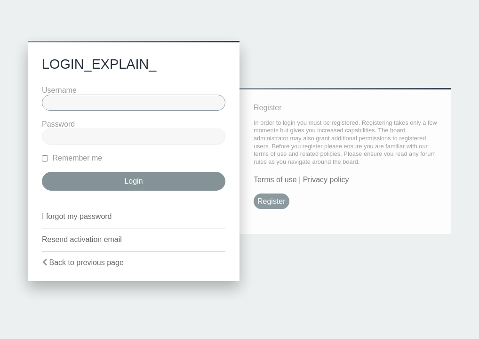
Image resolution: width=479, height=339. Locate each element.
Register (271, 201)
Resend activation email (82, 239)
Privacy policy (326, 180)
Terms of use (275, 180)
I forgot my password (77, 216)
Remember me (72, 158)
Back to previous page (86, 262)
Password (58, 124)
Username (59, 90)
